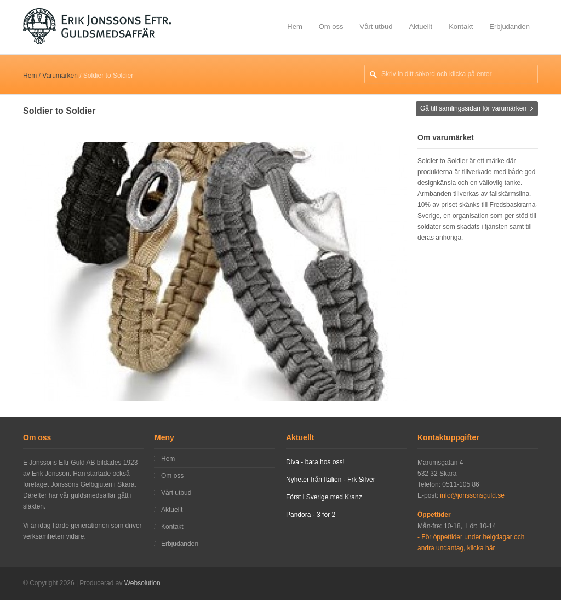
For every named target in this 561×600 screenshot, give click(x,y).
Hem (294, 26)
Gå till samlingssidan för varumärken (473, 108)
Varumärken (59, 75)
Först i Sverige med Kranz (324, 497)
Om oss (331, 26)
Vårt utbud (376, 26)
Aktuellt (421, 26)
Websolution (142, 583)
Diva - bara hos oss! (315, 462)
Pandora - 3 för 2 (310, 514)
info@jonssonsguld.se (472, 495)
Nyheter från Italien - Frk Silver (330, 479)
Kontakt (461, 26)
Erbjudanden (509, 26)
